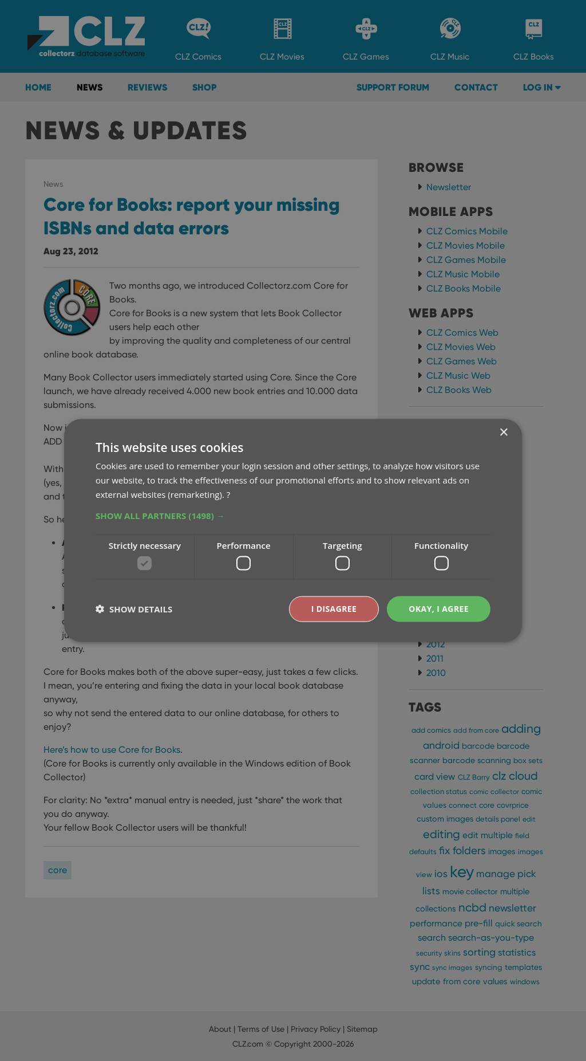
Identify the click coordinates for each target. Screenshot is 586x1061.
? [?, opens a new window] (228, 494)
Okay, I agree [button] (439, 608)
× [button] (503, 433)
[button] (293, 515)
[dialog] (293, 530)
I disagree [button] (334, 608)
